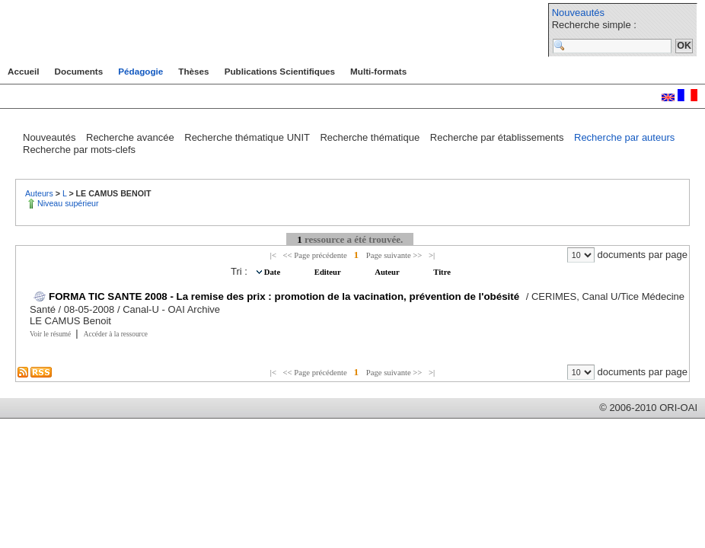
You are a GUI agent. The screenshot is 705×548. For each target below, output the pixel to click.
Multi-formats (378, 71)
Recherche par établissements (498, 137)
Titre (442, 272)
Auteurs (40, 193)
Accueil (24, 71)
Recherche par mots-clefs (79, 149)
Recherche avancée (131, 137)
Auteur (388, 272)
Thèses (193, 71)
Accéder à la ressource (116, 334)
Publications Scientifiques (280, 71)
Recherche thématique (371, 137)
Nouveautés (578, 12)
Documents (79, 71)
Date (273, 272)
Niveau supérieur (68, 203)
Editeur (328, 272)
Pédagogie (140, 71)
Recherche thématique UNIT (248, 137)
